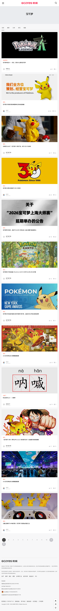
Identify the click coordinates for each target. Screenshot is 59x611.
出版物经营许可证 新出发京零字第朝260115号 (11, 594)
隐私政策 (29, 601)
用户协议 (23, 601)
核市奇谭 (25, 576)
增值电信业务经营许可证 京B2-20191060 (10, 583)
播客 (14, 576)
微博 (6, 576)
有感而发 (5, 60)
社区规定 (35, 601)
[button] (55, 600)
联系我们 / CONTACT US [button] (8, 601)
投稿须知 (17, 601)
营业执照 (3, 581)
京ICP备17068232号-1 (6, 586)
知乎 (3, 576)
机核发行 (31, 576)
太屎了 (4, 395)
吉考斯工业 (19, 576)
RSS (36, 576)
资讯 (4, 102)
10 (46, 540)
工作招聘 (41, 601)
